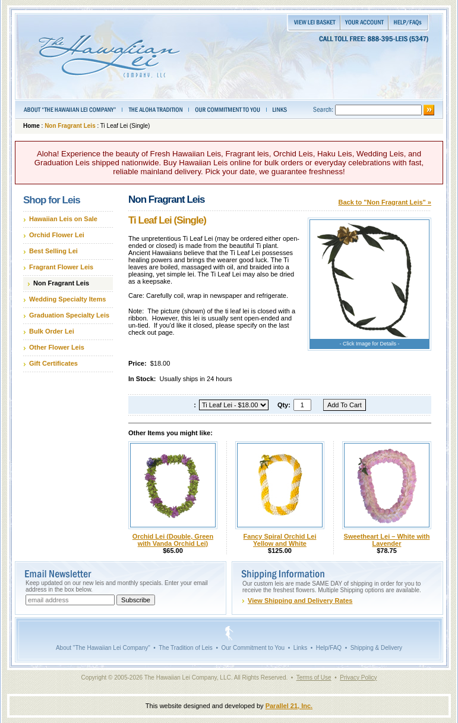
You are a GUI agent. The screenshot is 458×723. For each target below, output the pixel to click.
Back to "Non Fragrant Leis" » (384, 202)
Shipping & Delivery (376, 648)
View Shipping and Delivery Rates (300, 600)
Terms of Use (313, 677)
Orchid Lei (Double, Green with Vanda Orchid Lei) (172, 540)
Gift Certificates (53, 363)
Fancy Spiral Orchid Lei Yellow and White (280, 540)
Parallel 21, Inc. (289, 705)
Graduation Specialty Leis (69, 315)
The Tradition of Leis (186, 648)
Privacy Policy (358, 677)
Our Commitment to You (253, 648)
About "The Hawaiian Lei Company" (103, 648)
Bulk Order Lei (51, 331)
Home (31, 125)
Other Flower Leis (56, 347)
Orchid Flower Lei (56, 234)
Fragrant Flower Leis (61, 267)
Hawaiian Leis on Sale (63, 218)
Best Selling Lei (53, 250)
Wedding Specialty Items (67, 299)
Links (300, 648)
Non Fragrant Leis (70, 125)
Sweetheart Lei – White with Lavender (387, 540)
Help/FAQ (329, 648)
